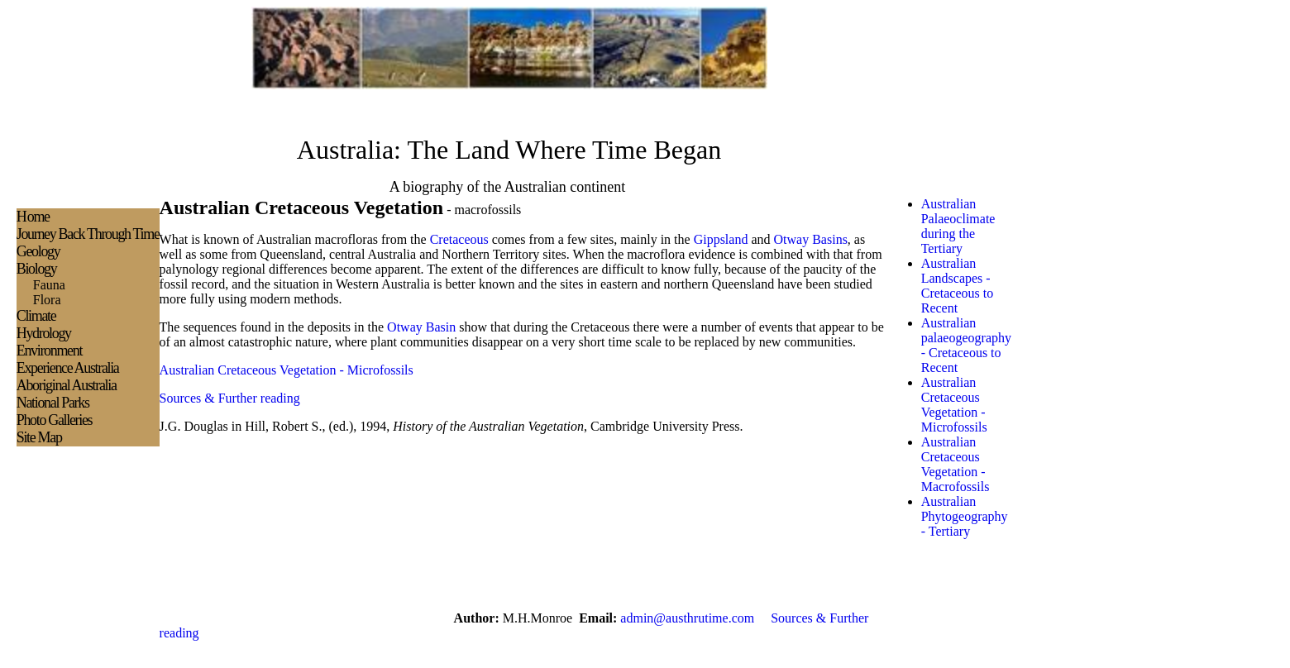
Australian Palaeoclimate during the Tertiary (958, 226)
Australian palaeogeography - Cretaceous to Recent (966, 345)
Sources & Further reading (230, 398)
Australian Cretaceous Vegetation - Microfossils (286, 370)
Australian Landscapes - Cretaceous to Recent (957, 285)
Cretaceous (459, 239)
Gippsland (721, 239)
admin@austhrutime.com (687, 618)
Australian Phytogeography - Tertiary (964, 516)
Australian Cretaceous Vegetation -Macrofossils (955, 464)
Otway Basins (811, 239)
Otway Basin (423, 327)
